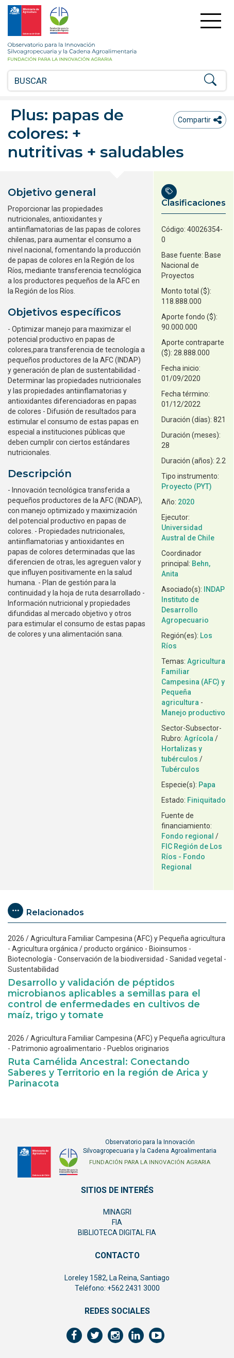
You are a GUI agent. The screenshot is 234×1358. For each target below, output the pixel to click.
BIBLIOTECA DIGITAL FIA (117, 1232)
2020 (186, 502)
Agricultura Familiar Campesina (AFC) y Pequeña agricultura (193, 682)
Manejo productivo (193, 713)
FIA (117, 1222)
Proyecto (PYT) (186, 486)
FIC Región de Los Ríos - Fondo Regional (191, 856)
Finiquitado (206, 800)
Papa (206, 785)
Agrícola (198, 738)
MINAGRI (117, 1212)
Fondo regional (187, 836)
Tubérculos (180, 769)
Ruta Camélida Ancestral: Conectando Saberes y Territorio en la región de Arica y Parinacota (108, 1072)
